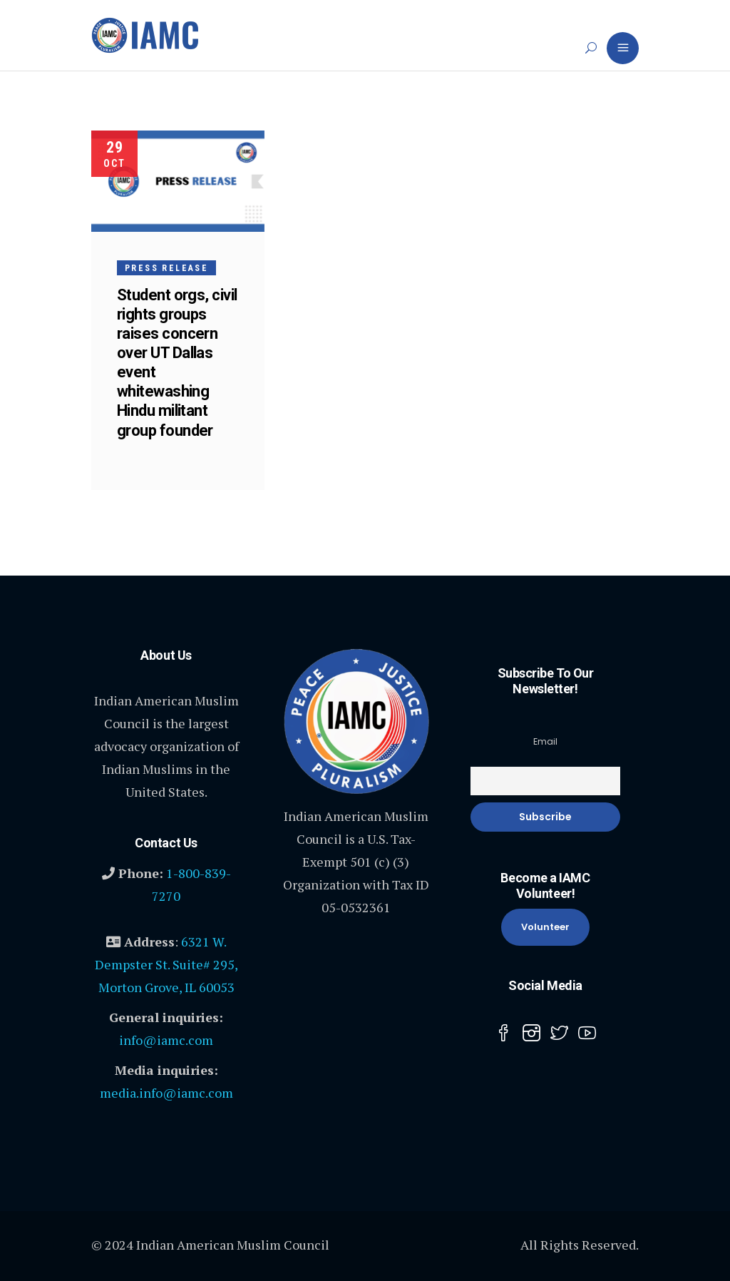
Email (545, 741)
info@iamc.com (166, 1039)
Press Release (166, 268)
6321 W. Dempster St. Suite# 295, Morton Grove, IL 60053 (166, 964)
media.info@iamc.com (166, 1092)
